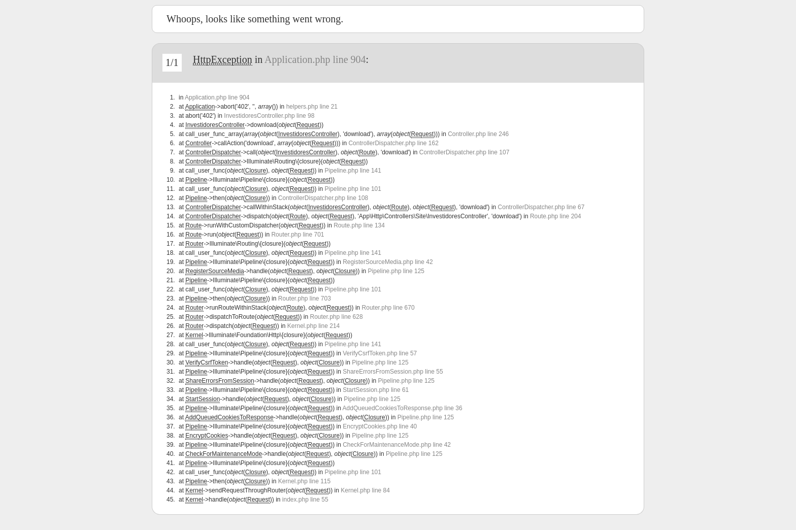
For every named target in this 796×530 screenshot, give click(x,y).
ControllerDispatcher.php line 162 (393, 143)
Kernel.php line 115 (304, 481)
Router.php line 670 (388, 307)
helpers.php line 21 (312, 106)
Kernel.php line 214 (313, 325)
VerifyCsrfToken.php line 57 (380, 353)
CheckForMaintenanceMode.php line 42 (397, 444)
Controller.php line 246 (478, 134)
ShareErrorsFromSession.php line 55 (393, 371)
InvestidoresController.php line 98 (269, 115)
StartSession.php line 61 (376, 389)
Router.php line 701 (297, 234)
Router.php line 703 (304, 298)
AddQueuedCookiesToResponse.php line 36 (402, 408)
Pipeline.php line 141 (353, 170)
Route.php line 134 (359, 225)
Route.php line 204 (555, 216)
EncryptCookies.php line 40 (380, 426)
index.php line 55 (305, 499)
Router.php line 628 (336, 316)
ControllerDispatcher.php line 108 (323, 198)
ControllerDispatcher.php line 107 (464, 152)
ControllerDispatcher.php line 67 (541, 207)
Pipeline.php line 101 (353, 188)
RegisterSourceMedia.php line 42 (388, 262)
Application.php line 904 (315, 59)
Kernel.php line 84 (365, 490)
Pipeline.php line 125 (396, 271)
